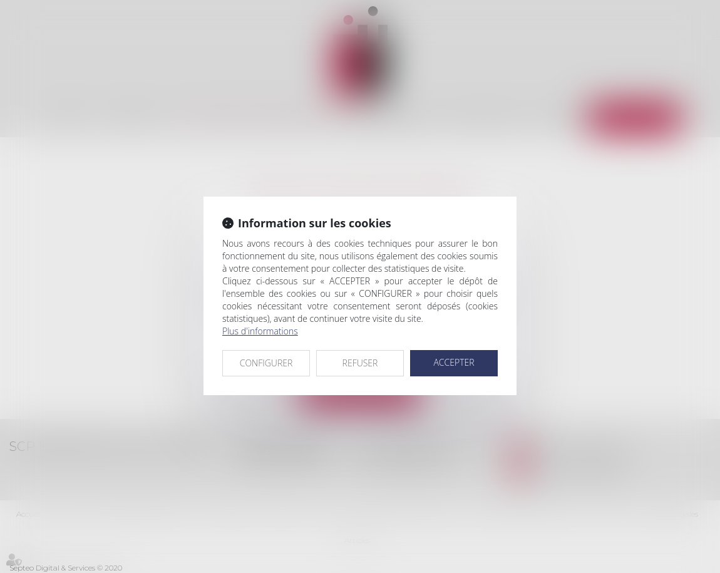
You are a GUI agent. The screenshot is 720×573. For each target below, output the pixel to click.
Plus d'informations (260, 331)
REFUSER (360, 363)
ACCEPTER (453, 362)
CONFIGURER (266, 363)
